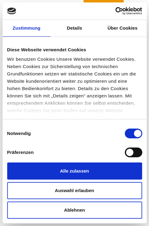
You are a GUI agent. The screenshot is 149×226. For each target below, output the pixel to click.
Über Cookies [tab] (123, 28)
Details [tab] (74, 28)
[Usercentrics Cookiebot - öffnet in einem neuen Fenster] (115, 11)
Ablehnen (74, 210)
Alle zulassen (74, 170)
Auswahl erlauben (74, 190)
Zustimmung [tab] (26, 28)
